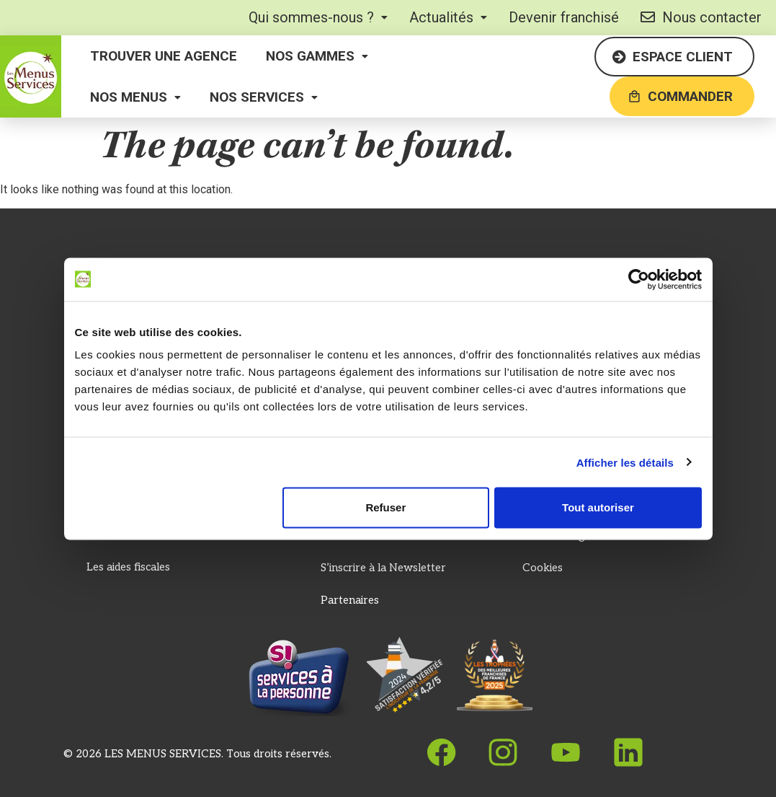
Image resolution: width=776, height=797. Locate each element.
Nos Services (264, 97)
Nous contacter (701, 17)
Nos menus (135, 97)
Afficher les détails (625, 462)
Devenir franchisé (564, 17)
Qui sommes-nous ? (318, 17)
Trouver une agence (163, 56)
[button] (318, 17)
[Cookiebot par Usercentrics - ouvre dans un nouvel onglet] (639, 279)
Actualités (448, 17)
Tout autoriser (598, 507)
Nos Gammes (317, 56)
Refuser (385, 507)
